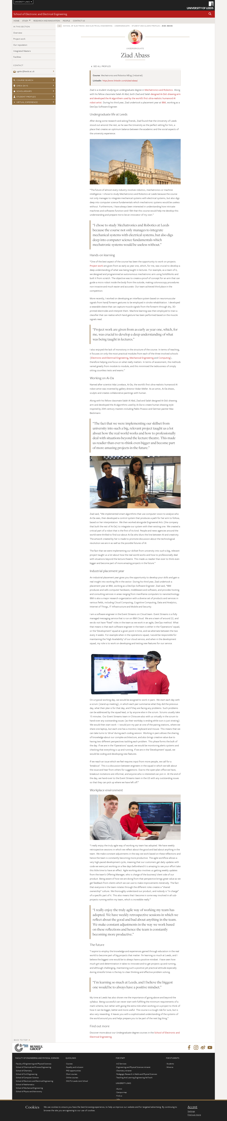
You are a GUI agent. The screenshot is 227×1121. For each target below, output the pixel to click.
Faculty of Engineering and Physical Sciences (33, 1063)
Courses (69, 1063)
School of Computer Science (27, 1077)
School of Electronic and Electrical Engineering (40, 14)
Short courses (71, 1074)
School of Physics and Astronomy (29, 1091)
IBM (164, 102)
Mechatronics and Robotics (159, 90)
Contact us (79, 20)
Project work (19, 38)
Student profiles (24, 96)
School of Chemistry (24, 1070)
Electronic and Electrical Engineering (109, 358)
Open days (20, 85)
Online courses (72, 1077)
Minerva (170, 1067)
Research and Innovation (46, 20)
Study (25, 20)
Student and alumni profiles (146, 25)
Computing (164, 358)
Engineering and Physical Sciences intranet (133, 1067)
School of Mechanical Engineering (29, 1087)
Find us (119, 1095)
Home (16, 20)
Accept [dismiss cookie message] (192, 1107)
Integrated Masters (22, 50)
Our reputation (20, 44)
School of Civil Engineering (26, 1074)
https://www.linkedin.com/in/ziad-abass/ (120, 80)
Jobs (118, 1099)
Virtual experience (25, 102)
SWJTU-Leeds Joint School (77, 1081)
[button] (210, 14)
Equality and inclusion (74, 1067)
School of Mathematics (25, 1084)
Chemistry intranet (124, 1070)
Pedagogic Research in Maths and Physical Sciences (136, 1074)
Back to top (21, 1039)
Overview (17, 32)
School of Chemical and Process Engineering (33, 1067)
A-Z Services (121, 1063)
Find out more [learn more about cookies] (194, 1114)
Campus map (121, 1092)
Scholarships (22, 91)
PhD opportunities (73, 1070)
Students (170, 1063)
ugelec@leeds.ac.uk (23, 71)
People (66, 20)
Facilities (17, 56)
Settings (191, 1111)
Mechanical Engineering (142, 358)
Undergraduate (122, 25)
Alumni (119, 1088)
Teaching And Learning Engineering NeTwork (134, 1077)
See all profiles (100, 66)
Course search (23, 80)
